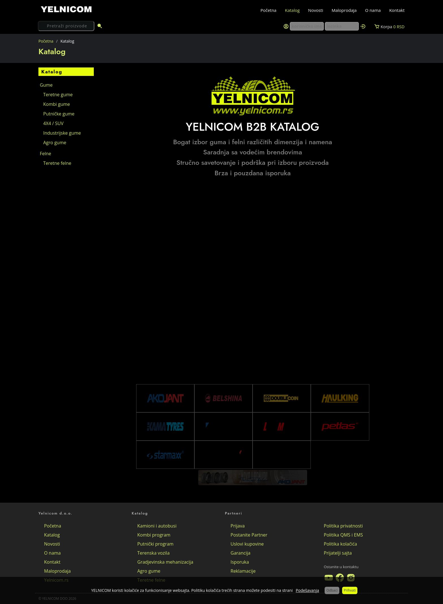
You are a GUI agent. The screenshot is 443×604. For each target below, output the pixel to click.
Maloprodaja (344, 10)
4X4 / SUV (53, 123)
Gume (46, 85)
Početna (268, 10)
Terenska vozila (153, 553)
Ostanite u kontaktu (341, 566)
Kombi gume (56, 104)
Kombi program (153, 535)
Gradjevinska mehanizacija (165, 562)
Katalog (292, 10)
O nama (373, 10)
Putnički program (155, 544)
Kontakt (397, 10)
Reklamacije (243, 571)
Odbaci (331, 590)
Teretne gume (58, 94)
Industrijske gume (62, 133)
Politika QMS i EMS (343, 535)
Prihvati (350, 590)
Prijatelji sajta (338, 553)
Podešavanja (307, 590)
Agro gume (54, 142)
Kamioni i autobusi (157, 526)
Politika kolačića (340, 544)
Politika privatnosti (343, 526)
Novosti (315, 10)
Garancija (240, 553)
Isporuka (240, 562)
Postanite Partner (249, 535)
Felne (45, 153)
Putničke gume (59, 114)
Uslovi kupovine (247, 544)
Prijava (238, 526)
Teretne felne (57, 163)
